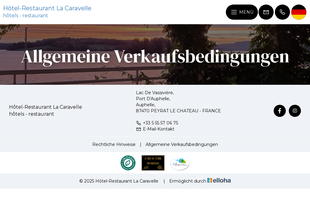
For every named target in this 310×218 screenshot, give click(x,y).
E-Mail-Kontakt (155, 129)
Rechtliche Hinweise (114, 144)
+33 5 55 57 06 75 (157, 123)
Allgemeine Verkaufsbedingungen (182, 144)
